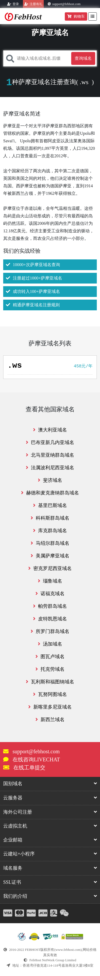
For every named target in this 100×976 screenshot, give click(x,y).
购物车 (76, 16)
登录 (16, 4)
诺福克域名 (50, 593)
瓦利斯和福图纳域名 (50, 681)
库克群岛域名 (50, 530)
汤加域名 (50, 644)
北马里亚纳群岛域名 (50, 455)
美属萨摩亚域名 (50, 555)
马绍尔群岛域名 (50, 543)
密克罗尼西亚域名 (50, 568)
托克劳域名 (50, 669)
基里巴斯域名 (50, 505)
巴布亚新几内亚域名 (50, 442)
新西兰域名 (50, 719)
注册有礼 (36, 4)
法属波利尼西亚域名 (50, 467)
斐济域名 (50, 480)
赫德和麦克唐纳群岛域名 (50, 493)
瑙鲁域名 (50, 581)
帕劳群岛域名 (50, 606)
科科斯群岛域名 (50, 518)
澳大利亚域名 (50, 430)
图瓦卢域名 (50, 656)
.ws (84, 82)
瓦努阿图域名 (50, 694)
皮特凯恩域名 (50, 618)
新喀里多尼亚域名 (50, 707)
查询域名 (83, 58)
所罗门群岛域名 (50, 631)
